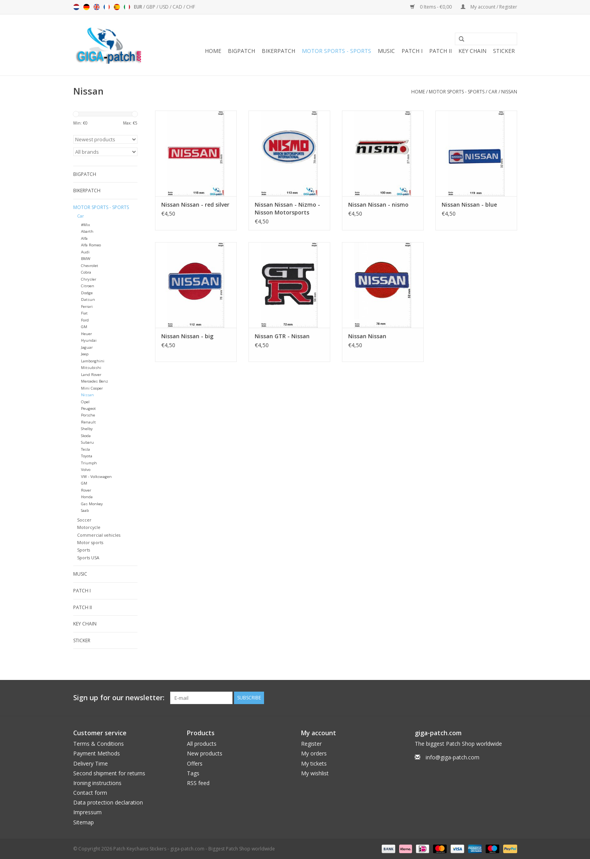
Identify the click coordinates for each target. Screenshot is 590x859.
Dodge (87, 292)
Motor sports (90, 542)
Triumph (89, 463)
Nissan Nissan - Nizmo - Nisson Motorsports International (287, 208)
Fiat (84, 313)
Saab (85, 510)
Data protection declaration (108, 802)
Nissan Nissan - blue (469, 204)
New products (204, 753)
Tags (193, 773)
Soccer (84, 520)
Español (117, 7)
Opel (85, 401)
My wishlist (315, 773)
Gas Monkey (92, 503)
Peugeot (88, 408)
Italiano (127, 7)
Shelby (87, 428)
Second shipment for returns (109, 773)
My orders (314, 753)
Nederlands (76, 7)
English (96, 7)
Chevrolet (89, 265)
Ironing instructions (97, 783)
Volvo (85, 469)
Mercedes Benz (94, 381)
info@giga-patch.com (452, 757)
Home (213, 50)
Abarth (87, 231)
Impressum (87, 812)
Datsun (88, 299)
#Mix (85, 224)
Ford (85, 320)
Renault (88, 422)
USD (164, 7)
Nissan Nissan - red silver (195, 204)
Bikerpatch (278, 50)
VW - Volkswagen (96, 476)
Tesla (85, 449)
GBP (151, 7)
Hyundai (89, 340)
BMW (85, 258)
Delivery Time (90, 763)
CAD (178, 7)
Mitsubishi (91, 367)
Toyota (86, 455)
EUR (138, 7)
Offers (195, 763)
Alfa (84, 238)
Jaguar (87, 347)
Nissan (509, 91)
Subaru (87, 442)
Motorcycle (88, 527)
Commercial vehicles (98, 535)
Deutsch (86, 7)
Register (311, 743)
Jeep (84, 354)
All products (202, 743)
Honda (87, 496)
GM (84, 326)
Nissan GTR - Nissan (282, 336)
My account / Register (489, 7)
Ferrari (87, 306)
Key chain (472, 50)
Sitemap (83, 822)
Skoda (86, 435)
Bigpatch (241, 50)
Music (386, 50)
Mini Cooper (92, 388)
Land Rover (91, 374)
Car (492, 91)
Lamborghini (92, 361)
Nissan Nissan (367, 336)
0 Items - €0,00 (431, 7)
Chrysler (88, 279)
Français (107, 7)
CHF (190, 7)
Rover (86, 490)
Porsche (88, 415)
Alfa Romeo (91, 245)
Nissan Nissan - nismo (378, 204)
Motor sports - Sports (336, 50)
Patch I (412, 50)
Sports (83, 550)
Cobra (86, 272)
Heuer (86, 333)
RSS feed (198, 783)
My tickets (314, 763)
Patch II (440, 50)
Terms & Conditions (98, 743)
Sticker (504, 50)
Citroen (87, 285)
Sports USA (88, 557)
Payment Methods (96, 753)
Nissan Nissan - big (187, 336)
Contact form (90, 792)
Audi (85, 252)
